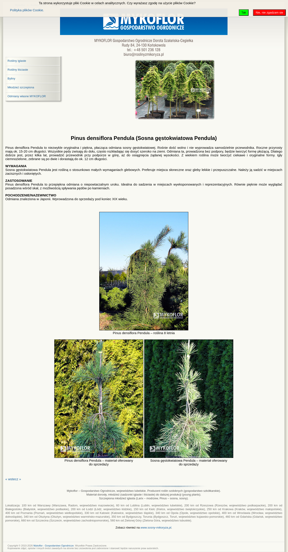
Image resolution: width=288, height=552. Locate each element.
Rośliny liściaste (18, 69)
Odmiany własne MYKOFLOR (27, 96)
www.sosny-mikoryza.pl (155, 527)
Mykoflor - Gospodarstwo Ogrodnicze (53, 545)
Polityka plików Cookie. (27, 10)
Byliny (11, 78)
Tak (243, 12)
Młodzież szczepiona (21, 87)
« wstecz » (13, 479)
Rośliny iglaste (17, 60)
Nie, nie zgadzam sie (269, 12)
